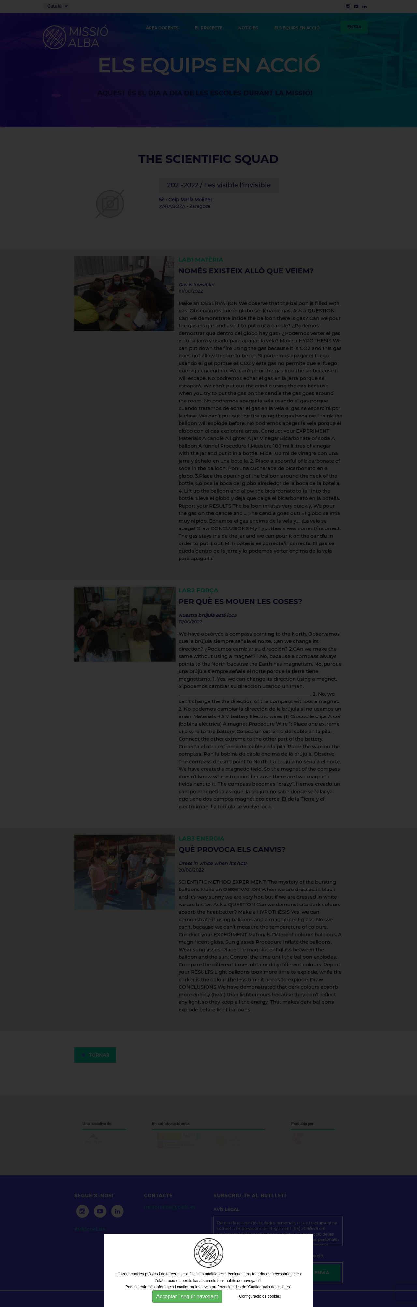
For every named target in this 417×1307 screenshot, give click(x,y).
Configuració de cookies (260, 1296)
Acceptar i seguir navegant (187, 1296)
